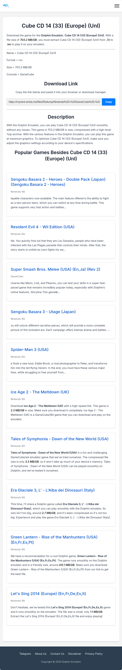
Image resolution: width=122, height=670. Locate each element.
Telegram (25, 653)
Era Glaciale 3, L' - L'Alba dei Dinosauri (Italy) (53, 490)
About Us (40, 653)
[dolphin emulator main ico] (6, 6)
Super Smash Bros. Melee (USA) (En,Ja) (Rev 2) (55, 269)
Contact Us (57, 653)
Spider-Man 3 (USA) (30, 349)
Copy (108, 101)
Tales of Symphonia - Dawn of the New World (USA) (60, 438)
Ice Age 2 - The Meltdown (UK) (40, 392)
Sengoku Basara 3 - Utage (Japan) (43, 311)
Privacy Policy (94, 653)
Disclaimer (74, 653)
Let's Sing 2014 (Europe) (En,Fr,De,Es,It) (48, 593)
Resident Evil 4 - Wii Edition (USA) (43, 226)
